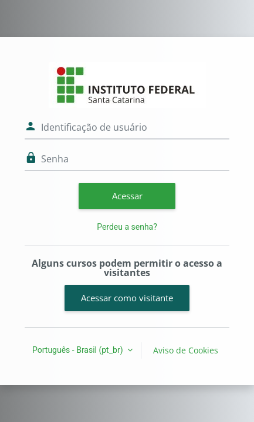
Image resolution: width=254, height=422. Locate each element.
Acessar (127, 196)
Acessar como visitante (127, 298)
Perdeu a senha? (127, 227)
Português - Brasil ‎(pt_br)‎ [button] (78, 350)
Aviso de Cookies (185, 350)
